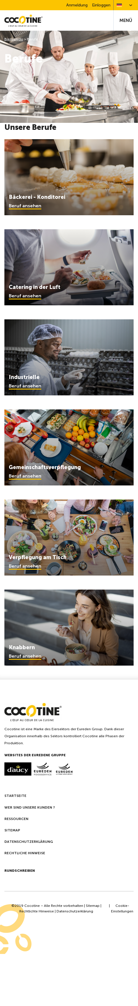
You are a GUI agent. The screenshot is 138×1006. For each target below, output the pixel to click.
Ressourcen (16, 819)
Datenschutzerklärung (28, 842)
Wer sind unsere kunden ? (29, 807)
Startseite (15, 796)
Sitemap (12, 830)
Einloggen (101, 5)
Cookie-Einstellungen (122, 908)
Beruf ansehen (25, 206)
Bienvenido (13, 39)
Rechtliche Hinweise (24, 853)
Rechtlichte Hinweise (36, 911)
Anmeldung (77, 5)
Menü (126, 20)
